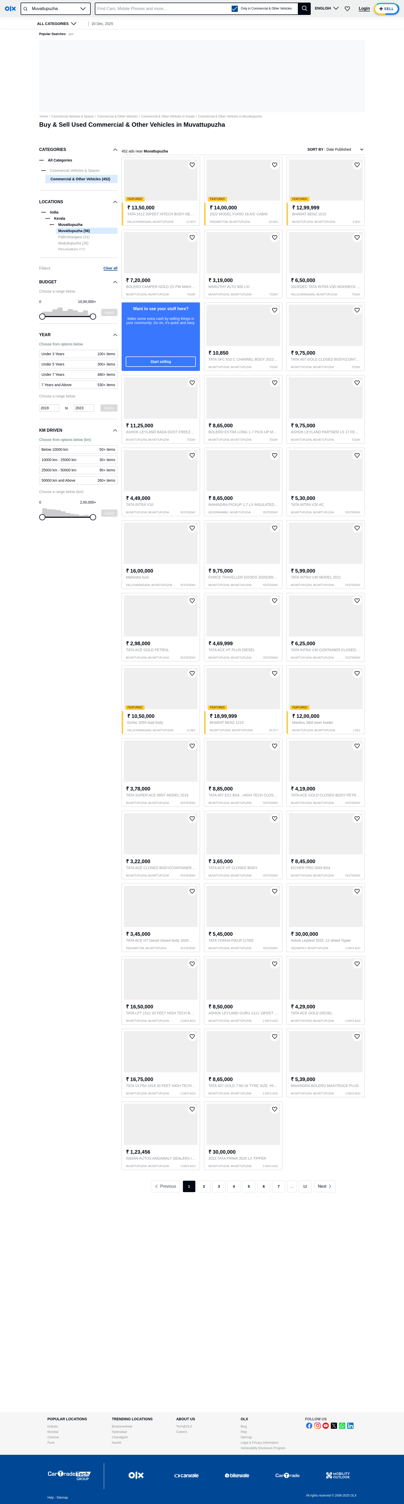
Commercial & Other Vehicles (117, 116)
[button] (83, 9)
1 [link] (189, 1186)
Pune (51, 1442)
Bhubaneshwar (122, 1426)
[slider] (42, 316)
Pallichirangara (73, 237)
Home (44, 116)
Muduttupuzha (73, 243)
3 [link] (219, 1186)
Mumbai (52, 1432)
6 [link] (264, 1186)
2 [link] (204, 1186)
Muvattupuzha (74, 231)
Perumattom (71, 249)
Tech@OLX (184, 1426)
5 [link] (249, 1186)
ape (70, 34)
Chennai (53, 1437)
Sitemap (246, 1437)
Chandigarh (120, 1437)
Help (244, 1432)
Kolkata (52, 1426)
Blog (244, 1426)
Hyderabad (119, 1432)
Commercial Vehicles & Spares (72, 116)
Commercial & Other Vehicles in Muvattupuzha (230, 116)
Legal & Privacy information (259, 1442)
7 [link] (279, 1186)
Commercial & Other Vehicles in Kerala (168, 116)
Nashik (116, 1442)
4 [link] (234, 1186)
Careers (181, 1432)
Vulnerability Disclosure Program (263, 1448)
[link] (325, 1186)
